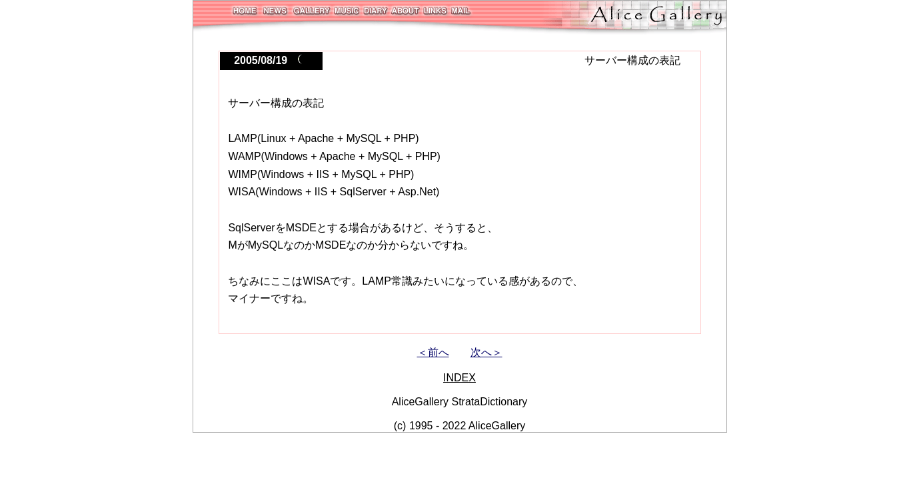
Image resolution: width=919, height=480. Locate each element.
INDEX (459, 377)
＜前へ (433, 352)
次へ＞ (486, 352)
